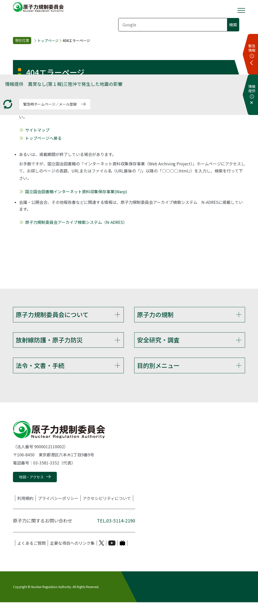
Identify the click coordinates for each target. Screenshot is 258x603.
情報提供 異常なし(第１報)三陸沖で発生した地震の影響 (64, 84)
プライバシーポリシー (58, 499)
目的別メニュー (158, 365)
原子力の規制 (155, 314)
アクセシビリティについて (107, 499)
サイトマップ (37, 130)
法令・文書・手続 (40, 365)
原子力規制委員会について (52, 314)
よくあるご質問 (31, 544)
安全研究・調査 (158, 340)
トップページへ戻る (43, 138)
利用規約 (25, 499)
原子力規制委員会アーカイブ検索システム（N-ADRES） (76, 222)
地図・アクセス (31, 477)
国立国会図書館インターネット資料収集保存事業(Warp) (76, 191)
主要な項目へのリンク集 (72, 544)
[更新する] (7, 104)
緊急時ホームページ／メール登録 (50, 104)
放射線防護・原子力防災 (49, 340)
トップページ (48, 40)
